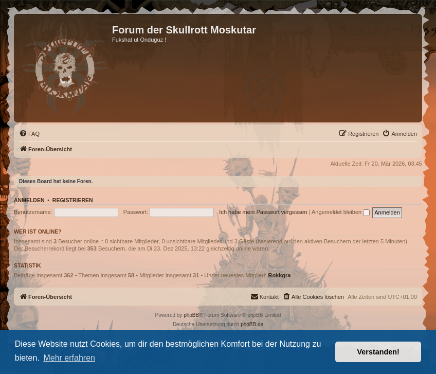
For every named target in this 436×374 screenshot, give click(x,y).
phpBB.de (252, 324)
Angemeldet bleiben (341, 212)
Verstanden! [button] (378, 352)
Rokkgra (279, 275)
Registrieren (72, 200)
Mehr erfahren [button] (69, 357)
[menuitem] (29, 134)
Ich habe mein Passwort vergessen (263, 212)
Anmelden (29, 200)
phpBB (191, 315)
